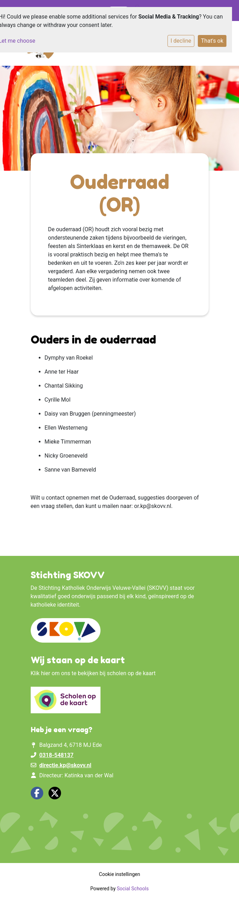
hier (45, 673)
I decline (181, 40)
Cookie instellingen (119, 874)
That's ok (212, 40)
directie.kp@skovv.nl (65, 765)
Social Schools (133, 888)
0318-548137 (56, 755)
